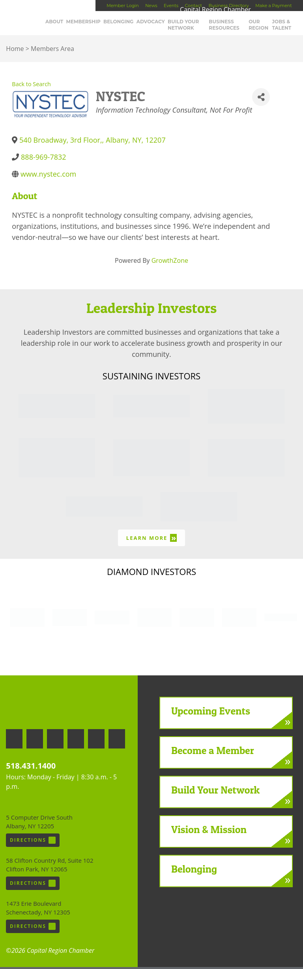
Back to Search (31, 85)
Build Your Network (200, 27)
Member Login (122, 5)
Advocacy (167, 23)
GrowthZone (170, 262)
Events (171, 5)
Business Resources (236, 27)
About (71, 23)
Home (15, 50)
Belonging (135, 23)
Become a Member (212, 752)
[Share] (261, 99)
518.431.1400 (31, 767)
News (151, 5)
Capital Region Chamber (32, 18)
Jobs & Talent (287, 27)
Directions (33, 842)
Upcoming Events (210, 712)
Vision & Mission (209, 831)
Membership (100, 23)
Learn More (151, 539)
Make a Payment (273, 5)
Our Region (265, 27)
